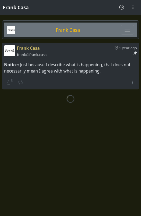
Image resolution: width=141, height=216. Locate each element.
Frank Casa (16, 7)
